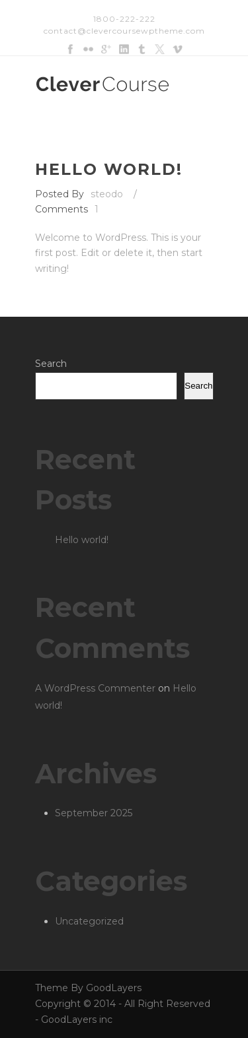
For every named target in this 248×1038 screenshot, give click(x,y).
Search (51, 364)
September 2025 (93, 813)
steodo (107, 194)
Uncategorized (89, 921)
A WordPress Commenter (95, 688)
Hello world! (109, 169)
